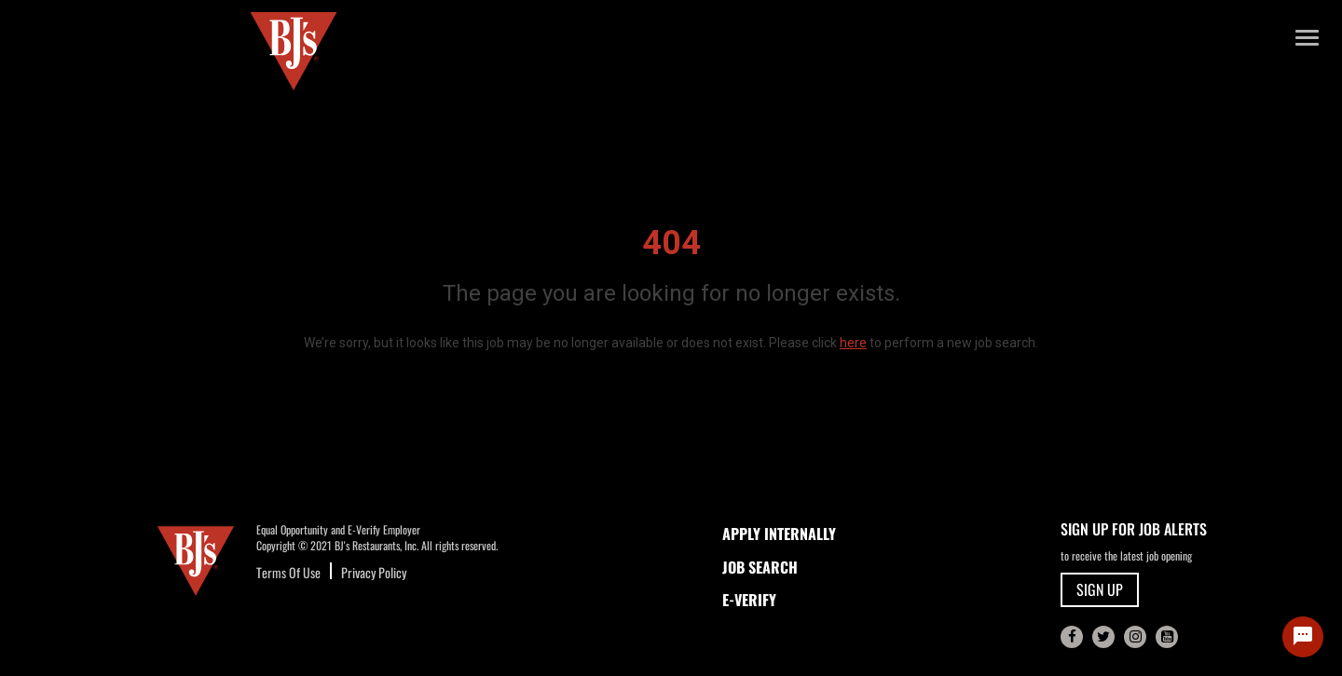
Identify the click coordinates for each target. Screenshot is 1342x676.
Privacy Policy (373, 572)
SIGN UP (1099, 589)
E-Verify (749, 599)
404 (671, 243)
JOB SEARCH (760, 567)
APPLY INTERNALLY (779, 533)
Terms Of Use (288, 572)
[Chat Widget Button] (1302, 636)
